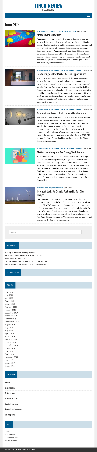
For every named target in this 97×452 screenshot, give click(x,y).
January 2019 (10, 342)
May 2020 (9, 298)
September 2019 (12, 321)
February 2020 (11, 307)
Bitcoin (7, 382)
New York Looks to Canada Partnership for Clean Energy (61, 193)
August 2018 (10, 348)
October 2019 (10, 318)
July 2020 (9, 292)
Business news (42, 31)
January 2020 (10, 310)
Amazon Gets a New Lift (49, 35)
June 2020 (9, 295)
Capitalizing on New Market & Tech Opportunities (61, 74)
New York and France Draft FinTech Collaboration (61, 113)
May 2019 (9, 330)
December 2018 (11, 345)
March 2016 (10, 366)
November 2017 (11, 357)
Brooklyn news (10, 387)
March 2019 (10, 336)
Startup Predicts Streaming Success (20, 252)
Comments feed (11, 437)
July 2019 (9, 327)
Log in (7, 431)
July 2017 (9, 360)
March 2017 (10, 363)
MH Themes (32, 450)
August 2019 (10, 324)
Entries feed (10, 434)
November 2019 (11, 315)
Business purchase (56, 31)
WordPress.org (11, 440)
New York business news (73, 70)
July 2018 (9, 351)
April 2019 (9, 333)
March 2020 (10, 304)
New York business (56, 70)
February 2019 (11, 339)
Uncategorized (70, 31)
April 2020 (9, 301)
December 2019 (11, 313)
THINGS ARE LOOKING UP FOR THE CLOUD (23, 255)
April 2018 (9, 354)
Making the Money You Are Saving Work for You (60, 152)
